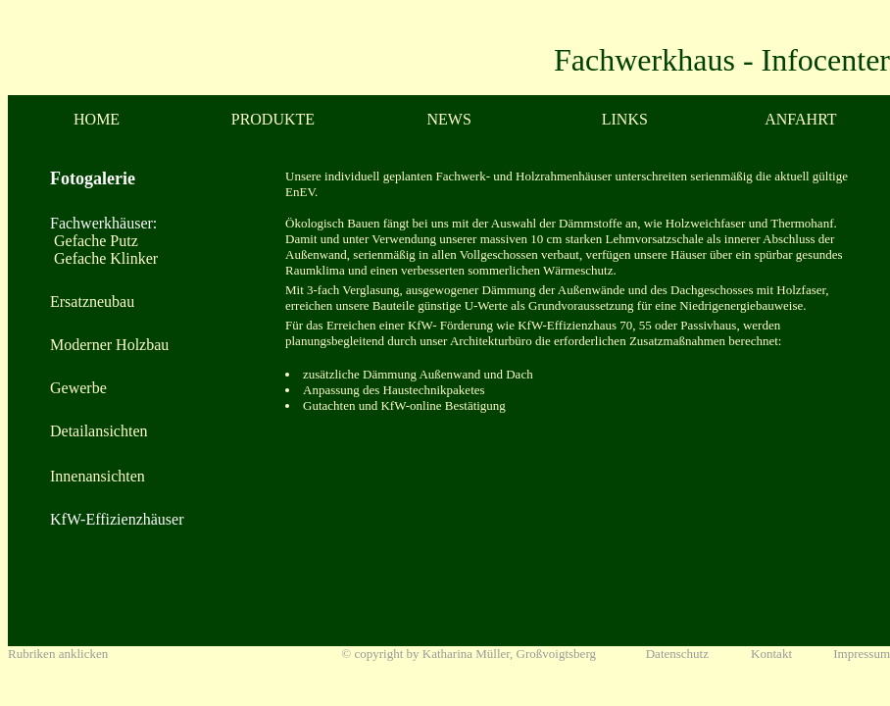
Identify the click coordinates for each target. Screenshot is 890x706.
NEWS (449, 119)
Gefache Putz (94, 240)
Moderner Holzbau (109, 344)
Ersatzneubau (92, 301)
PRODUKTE (273, 119)
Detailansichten (99, 431)
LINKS (625, 119)
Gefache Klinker (104, 258)
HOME (97, 119)
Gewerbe (78, 387)
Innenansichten (97, 476)
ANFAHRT (800, 119)
